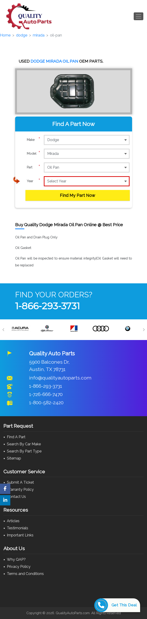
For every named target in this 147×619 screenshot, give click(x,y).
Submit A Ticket (20, 482)
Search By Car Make (24, 444)
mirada (38, 35)
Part (34, 167)
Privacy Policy (19, 566)
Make (34, 140)
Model (34, 153)
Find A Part (16, 437)
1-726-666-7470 (46, 394)
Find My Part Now (77, 195)
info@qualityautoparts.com (60, 378)
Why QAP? (16, 559)
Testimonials (17, 528)
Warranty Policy (20, 489)
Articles (13, 521)
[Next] (143, 329)
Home (5, 35)
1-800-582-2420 (46, 402)
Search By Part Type (24, 451)
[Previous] (3, 329)
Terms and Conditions (25, 574)
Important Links (20, 535)
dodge (21, 35)
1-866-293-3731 (47, 306)
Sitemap (14, 458)
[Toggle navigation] (138, 16)
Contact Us (16, 496)
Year (34, 181)
